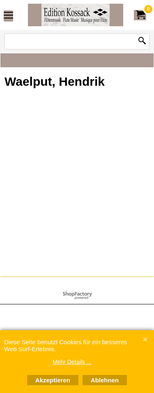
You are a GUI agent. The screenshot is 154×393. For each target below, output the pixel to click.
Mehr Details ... (72, 362)
